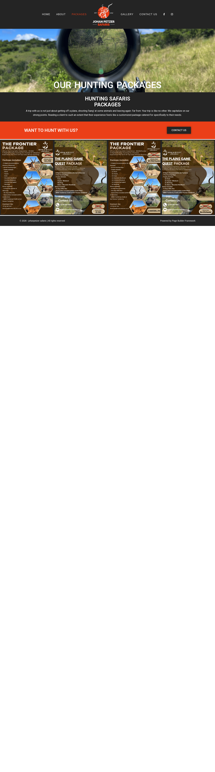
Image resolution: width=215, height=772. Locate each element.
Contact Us (148, 14)
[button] (179, 130)
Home (46, 14)
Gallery (127, 14)
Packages (79, 14)
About (61, 14)
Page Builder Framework (183, 221)
